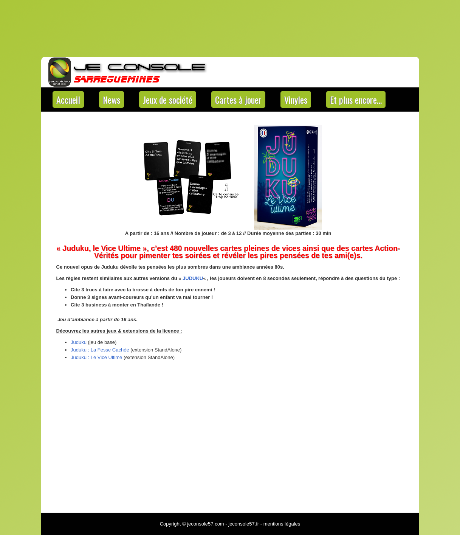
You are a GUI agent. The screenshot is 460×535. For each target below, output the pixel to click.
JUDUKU (193, 278)
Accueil (68, 99)
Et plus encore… (356, 99)
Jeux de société (167, 99)
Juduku (79, 342)
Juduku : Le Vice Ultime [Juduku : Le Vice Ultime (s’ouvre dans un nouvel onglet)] (96, 357)
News (111, 99)
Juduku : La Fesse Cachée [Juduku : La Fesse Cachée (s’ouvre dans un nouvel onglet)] (100, 350)
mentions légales (281, 524)
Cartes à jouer (238, 99)
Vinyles (295, 99)
